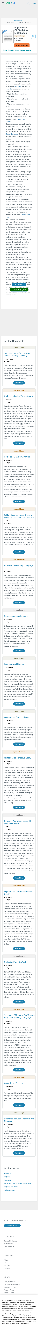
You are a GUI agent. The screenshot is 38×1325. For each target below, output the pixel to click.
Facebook (12, 1309)
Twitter (11, 1314)
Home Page (18, 20)
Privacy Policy (9, 1290)
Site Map (7, 1268)
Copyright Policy (9, 1282)
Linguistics (7, 1173)
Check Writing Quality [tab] (23, 50)
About (6, 1260)
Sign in (34, 3)
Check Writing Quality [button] (19, 290)
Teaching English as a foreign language (17, 1183)
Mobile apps (8, 1244)
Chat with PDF (9, 1246)
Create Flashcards (12, 1225)
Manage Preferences (11, 1295)
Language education (10, 1187)
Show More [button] (19, 284)
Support (7, 1265)
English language (12, 134)
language (17, 86)
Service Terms (9, 1293)
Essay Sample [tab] (8, 50)
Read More (19, 383)
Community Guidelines (12, 1284)
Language (6, 1177)
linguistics (9, 89)
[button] (3, 3)
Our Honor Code (10, 1287)
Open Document (22, 45)
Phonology (7, 1180)
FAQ (5, 1263)
